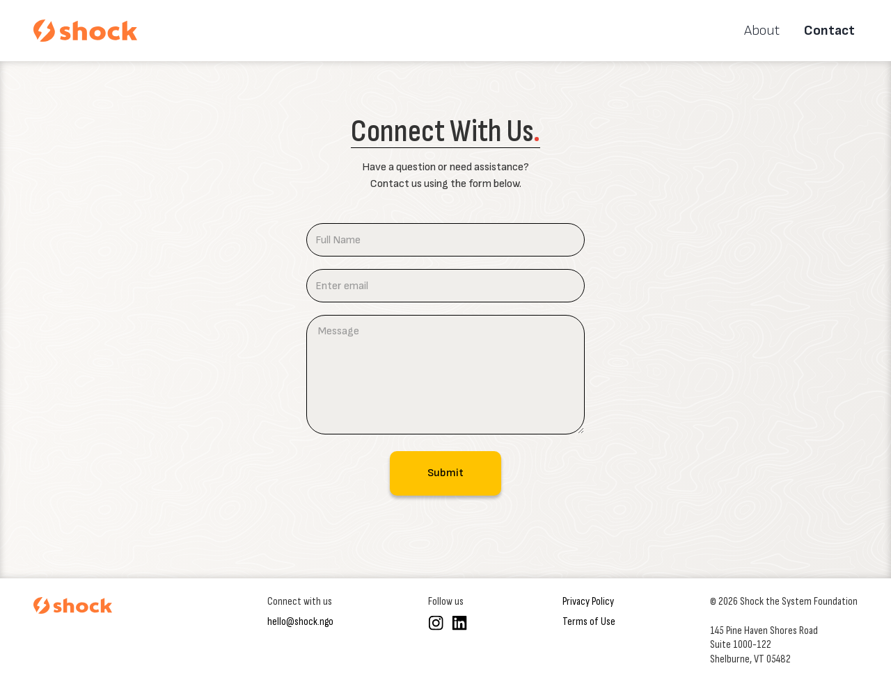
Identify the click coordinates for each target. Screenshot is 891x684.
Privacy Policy (588, 601)
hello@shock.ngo (300, 621)
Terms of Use (588, 621)
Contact (829, 31)
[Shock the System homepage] (72, 605)
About (762, 31)
